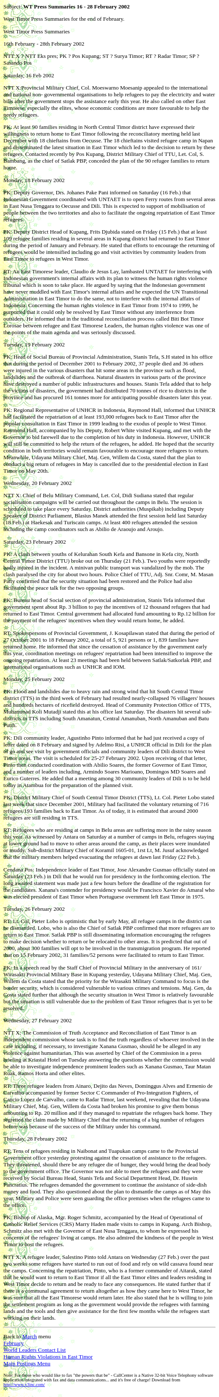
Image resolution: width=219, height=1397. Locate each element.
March (29, 1336)
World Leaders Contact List (34, 1350)
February (13, 1343)
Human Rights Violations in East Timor (48, 1356)
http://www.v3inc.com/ (24, 1384)
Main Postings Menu (26, 1363)
